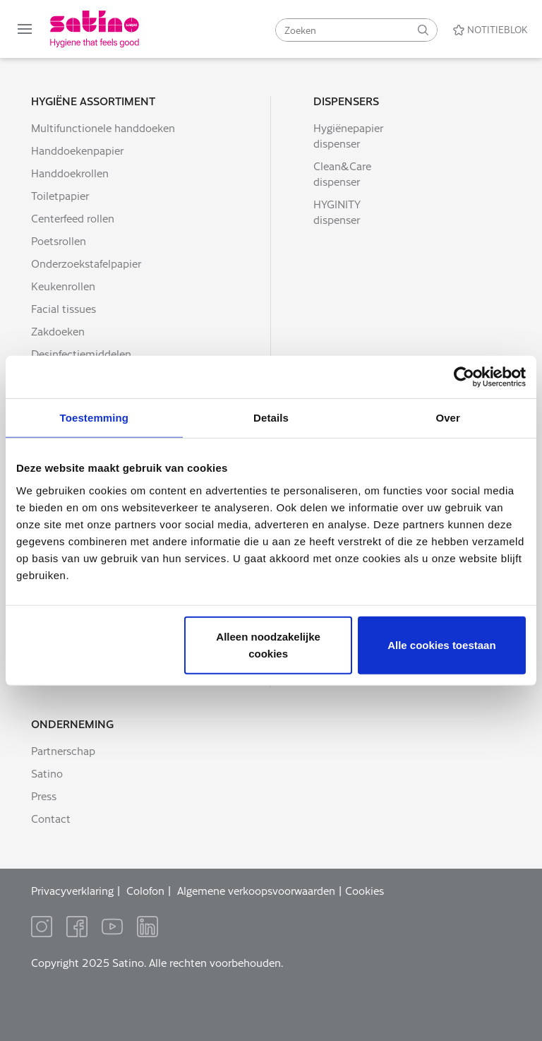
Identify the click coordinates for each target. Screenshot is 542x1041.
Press (43, 795)
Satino (47, 773)
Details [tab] (271, 418)
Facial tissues (63, 308)
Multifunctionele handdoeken (103, 127)
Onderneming (72, 723)
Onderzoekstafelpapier (86, 263)
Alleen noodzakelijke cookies (268, 644)
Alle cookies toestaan (441, 644)
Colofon (145, 890)
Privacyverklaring (72, 890)
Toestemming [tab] (94, 418)
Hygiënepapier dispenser (348, 135)
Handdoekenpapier (77, 150)
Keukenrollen (63, 285)
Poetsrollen (58, 240)
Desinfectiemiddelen (81, 353)
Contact (51, 818)
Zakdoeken (58, 330)
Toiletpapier (60, 195)
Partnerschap (63, 750)
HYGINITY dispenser (337, 211)
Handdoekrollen (70, 172)
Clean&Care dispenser (342, 173)
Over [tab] (447, 418)
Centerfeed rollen (72, 217)
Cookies (364, 890)
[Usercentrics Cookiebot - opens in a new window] (464, 377)
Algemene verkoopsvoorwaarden (256, 890)
